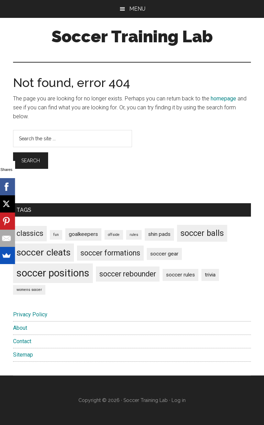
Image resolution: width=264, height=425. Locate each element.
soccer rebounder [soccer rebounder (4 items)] (127, 274)
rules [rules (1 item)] (134, 234)
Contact (22, 341)
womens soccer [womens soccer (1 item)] (29, 289)
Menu (137, 9)
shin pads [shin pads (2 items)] (159, 234)
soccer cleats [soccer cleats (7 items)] (43, 252)
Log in (179, 400)
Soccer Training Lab (132, 36)
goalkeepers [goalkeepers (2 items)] (83, 234)
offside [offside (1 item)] (114, 234)
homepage (223, 98)
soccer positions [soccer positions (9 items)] (52, 273)
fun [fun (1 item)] (56, 234)
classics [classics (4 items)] (29, 233)
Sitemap (23, 354)
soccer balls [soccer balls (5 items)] (202, 233)
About (20, 328)
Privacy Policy (30, 314)
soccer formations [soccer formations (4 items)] (110, 253)
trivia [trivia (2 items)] (210, 275)
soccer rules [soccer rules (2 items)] (180, 275)
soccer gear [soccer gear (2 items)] (164, 254)
